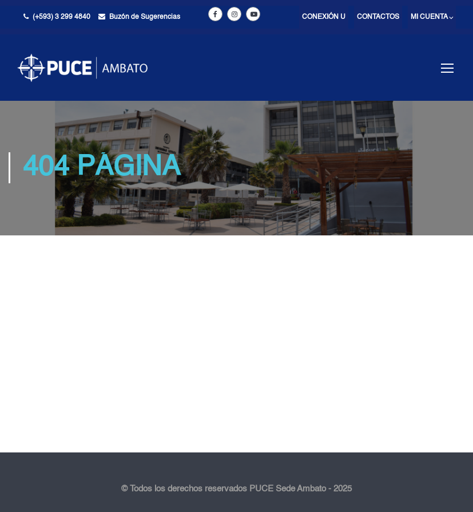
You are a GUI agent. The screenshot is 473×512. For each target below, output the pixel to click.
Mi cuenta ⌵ (432, 17)
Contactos (378, 17)
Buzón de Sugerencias (144, 17)
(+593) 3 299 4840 (61, 17)
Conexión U (323, 17)
